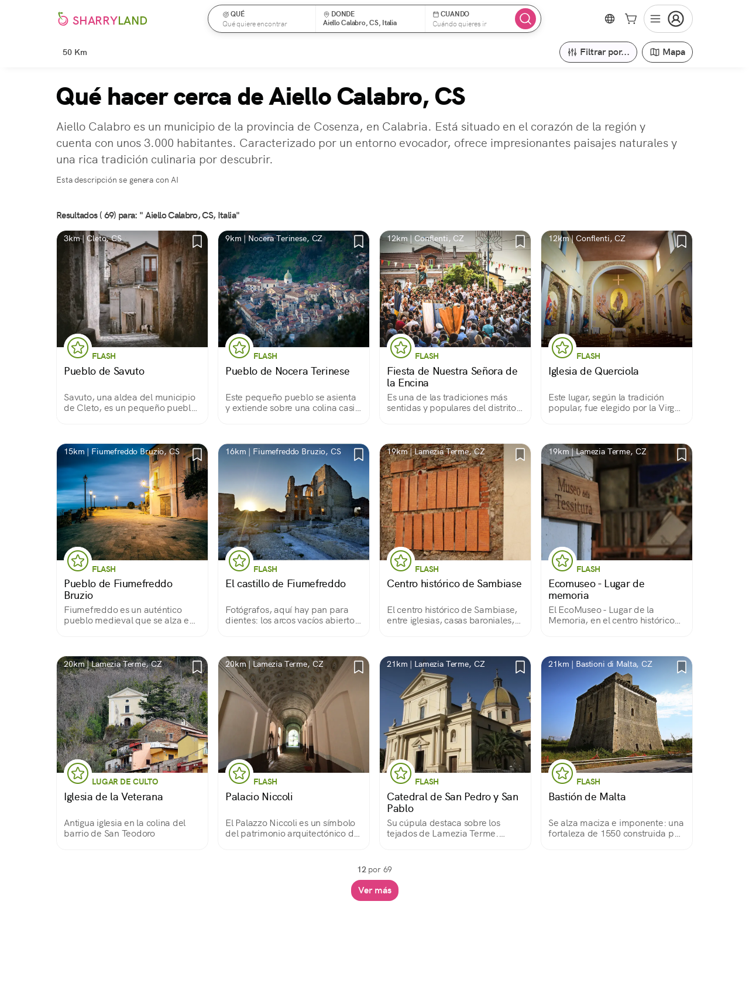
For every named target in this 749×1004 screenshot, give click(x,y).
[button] (265, 18)
